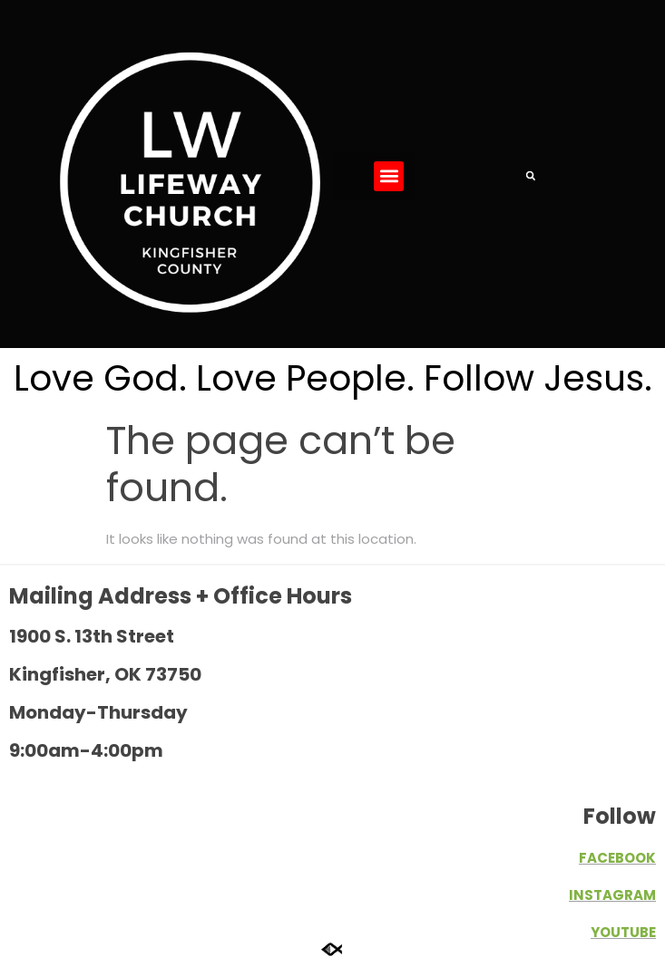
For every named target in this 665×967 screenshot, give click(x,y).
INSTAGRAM (612, 894)
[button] (389, 176)
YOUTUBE (623, 932)
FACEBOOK (617, 857)
